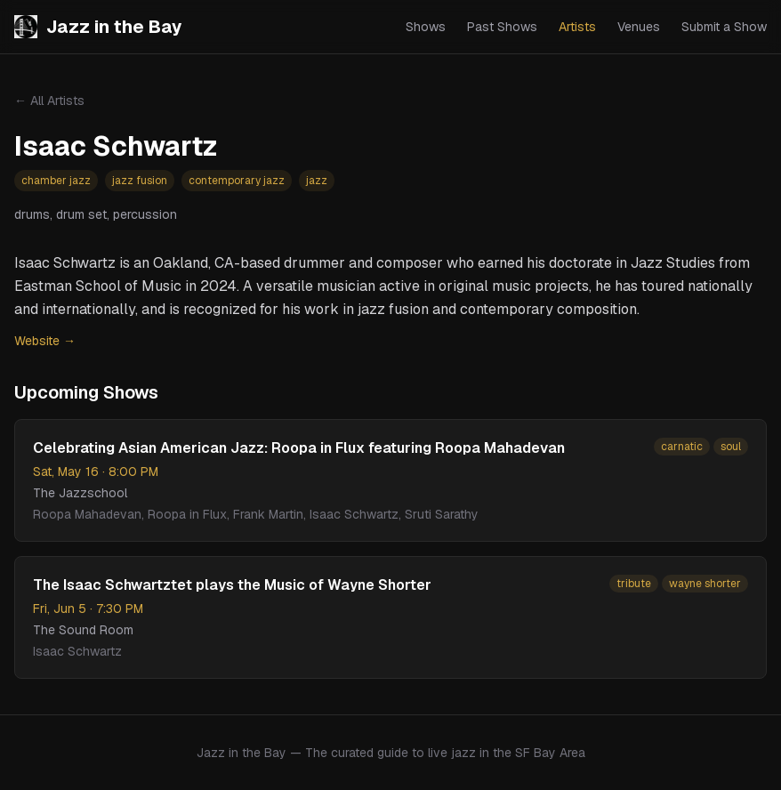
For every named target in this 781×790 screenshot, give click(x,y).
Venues (638, 27)
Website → (45, 341)
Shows (426, 27)
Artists (577, 27)
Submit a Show (724, 27)
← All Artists (49, 101)
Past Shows (502, 27)
